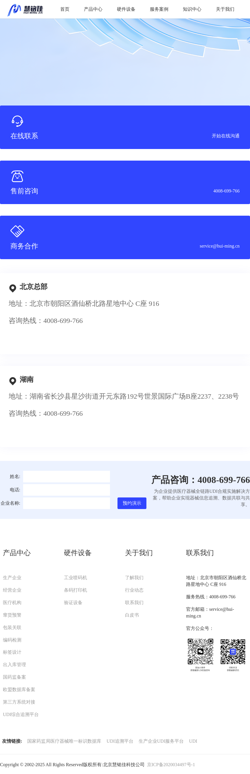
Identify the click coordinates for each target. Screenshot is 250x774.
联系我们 (134, 602)
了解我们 (134, 577)
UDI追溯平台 (119, 741)
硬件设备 (126, 9)
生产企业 (12, 577)
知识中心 (192, 9)
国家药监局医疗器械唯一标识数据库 (64, 741)
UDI (193, 741)
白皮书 (132, 615)
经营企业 (12, 590)
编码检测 (12, 639)
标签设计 (12, 652)
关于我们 (225, 9)
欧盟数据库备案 (19, 689)
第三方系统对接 (19, 701)
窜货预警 (12, 615)
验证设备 (73, 602)
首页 (64, 9)
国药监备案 (14, 677)
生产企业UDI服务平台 (161, 741)
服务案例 (159, 9)
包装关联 (12, 627)
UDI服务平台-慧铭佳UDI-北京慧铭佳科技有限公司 (25, 9)
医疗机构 (12, 602)
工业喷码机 (75, 577)
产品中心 (93, 9)
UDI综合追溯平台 (21, 714)
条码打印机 (75, 590)
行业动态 (134, 590)
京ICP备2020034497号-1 (171, 764)
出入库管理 (14, 664)
